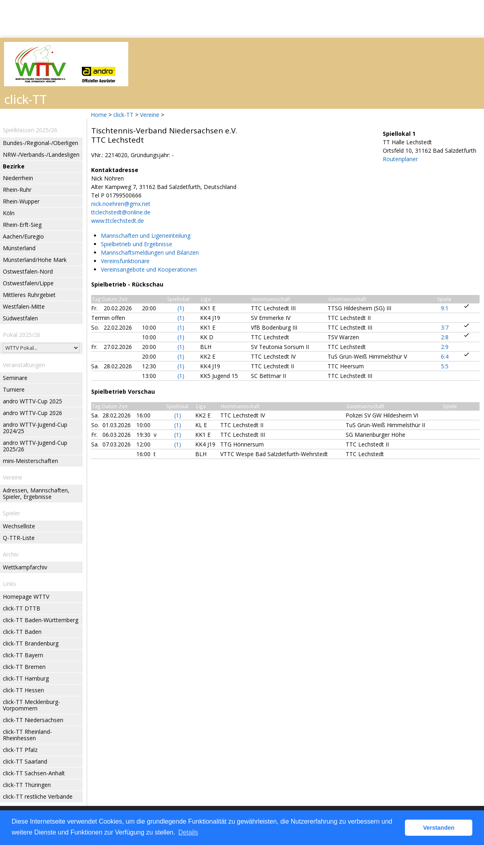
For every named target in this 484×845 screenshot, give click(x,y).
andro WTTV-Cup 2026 (32, 413)
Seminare (15, 378)
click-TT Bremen (24, 667)
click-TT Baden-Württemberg (40, 620)
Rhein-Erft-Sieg (22, 224)
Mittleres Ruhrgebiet (29, 295)
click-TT (123, 114)
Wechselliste (19, 526)
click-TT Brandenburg (30, 643)
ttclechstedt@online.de (120, 212)
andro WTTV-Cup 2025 (32, 401)
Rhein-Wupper (21, 201)
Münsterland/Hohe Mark (35, 260)
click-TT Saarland (25, 761)
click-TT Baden (22, 631)
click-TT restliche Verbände (38, 796)
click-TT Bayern (23, 655)
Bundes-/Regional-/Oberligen (40, 143)
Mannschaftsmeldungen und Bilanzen (150, 252)
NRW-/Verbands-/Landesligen (41, 154)
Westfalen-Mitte (24, 306)
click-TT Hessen (23, 690)
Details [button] (188, 832)
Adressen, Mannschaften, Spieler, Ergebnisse (36, 493)
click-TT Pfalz (20, 750)
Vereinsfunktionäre (125, 261)
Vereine (149, 114)
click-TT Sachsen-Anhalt (34, 773)
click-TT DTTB (21, 608)
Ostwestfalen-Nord (28, 271)
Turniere (14, 389)
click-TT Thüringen (27, 785)
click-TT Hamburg (26, 678)
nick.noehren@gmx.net (120, 204)
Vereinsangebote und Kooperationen (149, 269)
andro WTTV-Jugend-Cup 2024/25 (35, 428)
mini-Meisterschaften (30, 461)
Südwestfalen (20, 318)
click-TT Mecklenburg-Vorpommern (31, 705)
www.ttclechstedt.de (117, 220)
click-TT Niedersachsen (33, 720)
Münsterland (19, 248)
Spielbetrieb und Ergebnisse (136, 244)
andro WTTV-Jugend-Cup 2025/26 (35, 446)
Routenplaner (400, 159)
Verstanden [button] (439, 827)
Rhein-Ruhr (17, 189)
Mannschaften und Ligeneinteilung (145, 235)
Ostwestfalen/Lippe (28, 283)
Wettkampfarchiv (25, 567)
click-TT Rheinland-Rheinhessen (27, 735)
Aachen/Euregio (23, 236)
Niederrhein (18, 178)
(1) (180, 308)
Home (99, 114)
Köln (9, 213)
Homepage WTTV (26, 596)
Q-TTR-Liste (19, 538)
